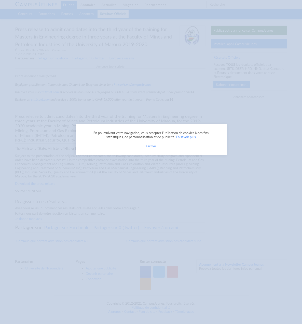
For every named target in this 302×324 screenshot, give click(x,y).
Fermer (151, 146)
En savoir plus (186, 137)
